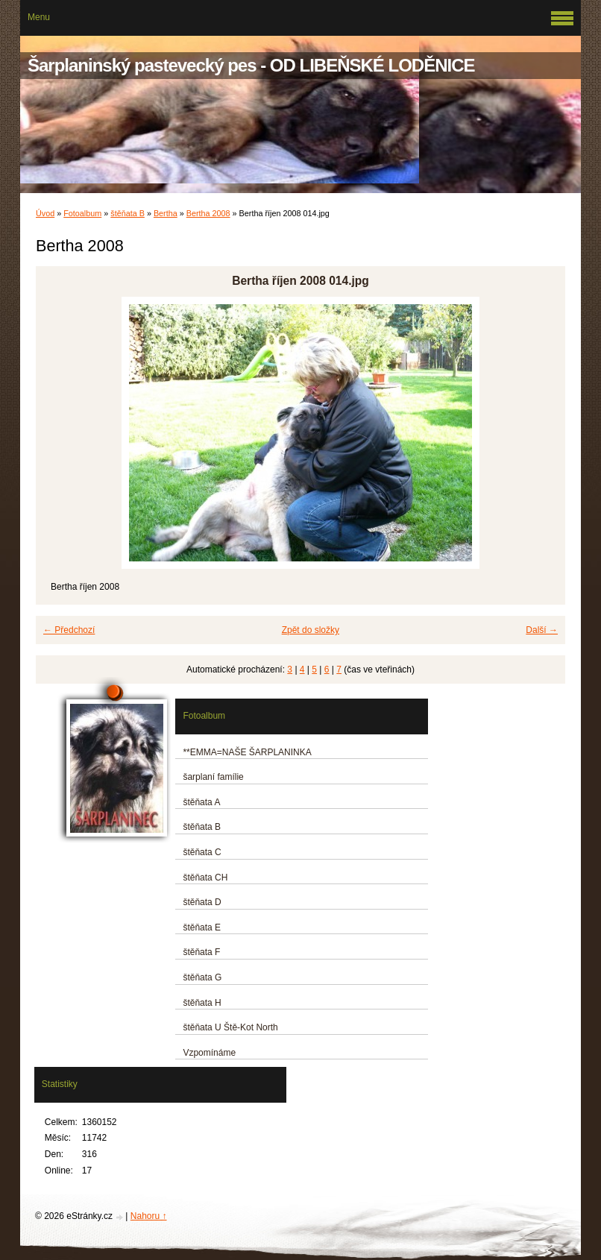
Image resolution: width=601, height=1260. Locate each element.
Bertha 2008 (208, 213)
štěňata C (202, 852)
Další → (542, 630)
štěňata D (202, 902)
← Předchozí (69, 630)
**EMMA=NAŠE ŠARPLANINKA (247, 752)
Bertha (165, 213)
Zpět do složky (310, 630)
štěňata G (202, 977)
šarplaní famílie (213, 777)
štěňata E (202, 927)
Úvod (45, 213)
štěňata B (127, 213)
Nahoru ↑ (148, 1216)
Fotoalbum (82, 213)
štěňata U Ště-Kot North (230, 1027)
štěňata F (201, 952)
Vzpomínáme (209, 1053)
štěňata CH (205, 877)
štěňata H (202, 1003)
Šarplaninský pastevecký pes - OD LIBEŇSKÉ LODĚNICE (251, 65)
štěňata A (201, 802)
